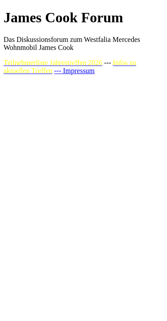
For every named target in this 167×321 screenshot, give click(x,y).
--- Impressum (74, 70)
